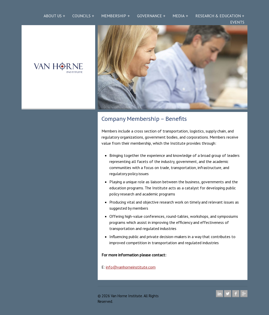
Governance (149, 15)
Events (237, 22)
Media (178, 15)
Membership (113, 15)
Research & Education (218, 15)
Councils (81, 15)
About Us (53, 15)
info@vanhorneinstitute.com (131, 267)
